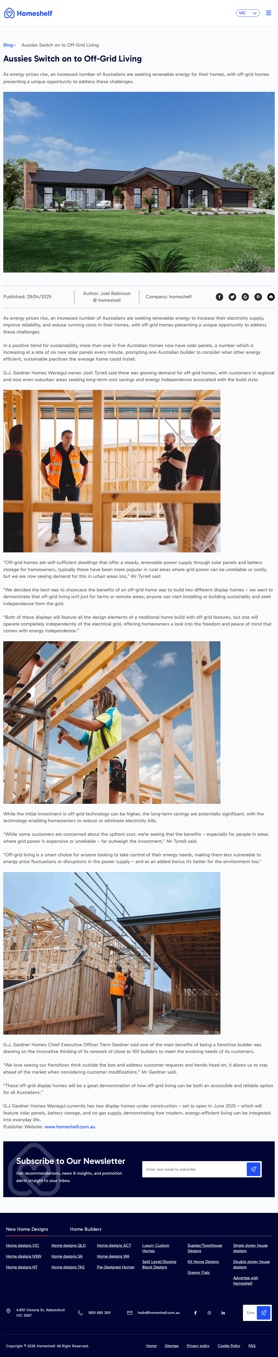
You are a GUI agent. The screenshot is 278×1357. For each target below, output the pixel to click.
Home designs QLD (68, 1245)
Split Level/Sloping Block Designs (159, 1264)
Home (151, 1345)
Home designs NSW (23, 1256)
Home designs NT (21, 1267)
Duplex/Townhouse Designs (205, 1248)
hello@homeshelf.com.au (159, 1312)
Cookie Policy (229, 1345)
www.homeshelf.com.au (70, 1127)
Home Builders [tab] (86, 1229)
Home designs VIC (22, 1245)
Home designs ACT (114, 1245)
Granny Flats (199, 1272)
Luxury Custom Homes (155, 1248)
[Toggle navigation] (267, 13)
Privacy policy (198, 1345)
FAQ (251, 1345)
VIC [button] (248, 12)
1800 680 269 (99, 1312)
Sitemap (172, 1345)
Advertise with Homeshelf (245, 1280)
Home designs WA (113, 1256)
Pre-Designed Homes (115, 1267)
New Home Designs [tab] (27, 1229)
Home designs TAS (67, 1267)
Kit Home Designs (203, 1261)
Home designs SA (67, 1256)
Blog (8, 45)
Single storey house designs (250, 1248)
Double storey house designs (251, 1264)
